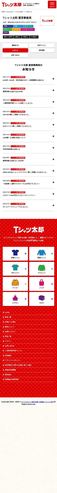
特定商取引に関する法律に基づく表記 (24, 433)
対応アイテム (42, 47)
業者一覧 (10, 366)
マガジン (10, 400)
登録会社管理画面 (15, 454)
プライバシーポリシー (17, 427)
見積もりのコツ (13, 386)
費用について (12, 380)
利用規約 (10, 420)
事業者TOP (15, 47)
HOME (4, 11)
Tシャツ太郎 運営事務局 (26, 11)
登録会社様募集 (13, 440)
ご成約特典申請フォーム (18, 413)
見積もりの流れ (13, 373)
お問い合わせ (15, 60)
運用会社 (10, 447)
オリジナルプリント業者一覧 (13, 11)
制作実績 (42, 53)
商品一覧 (10, 393)
